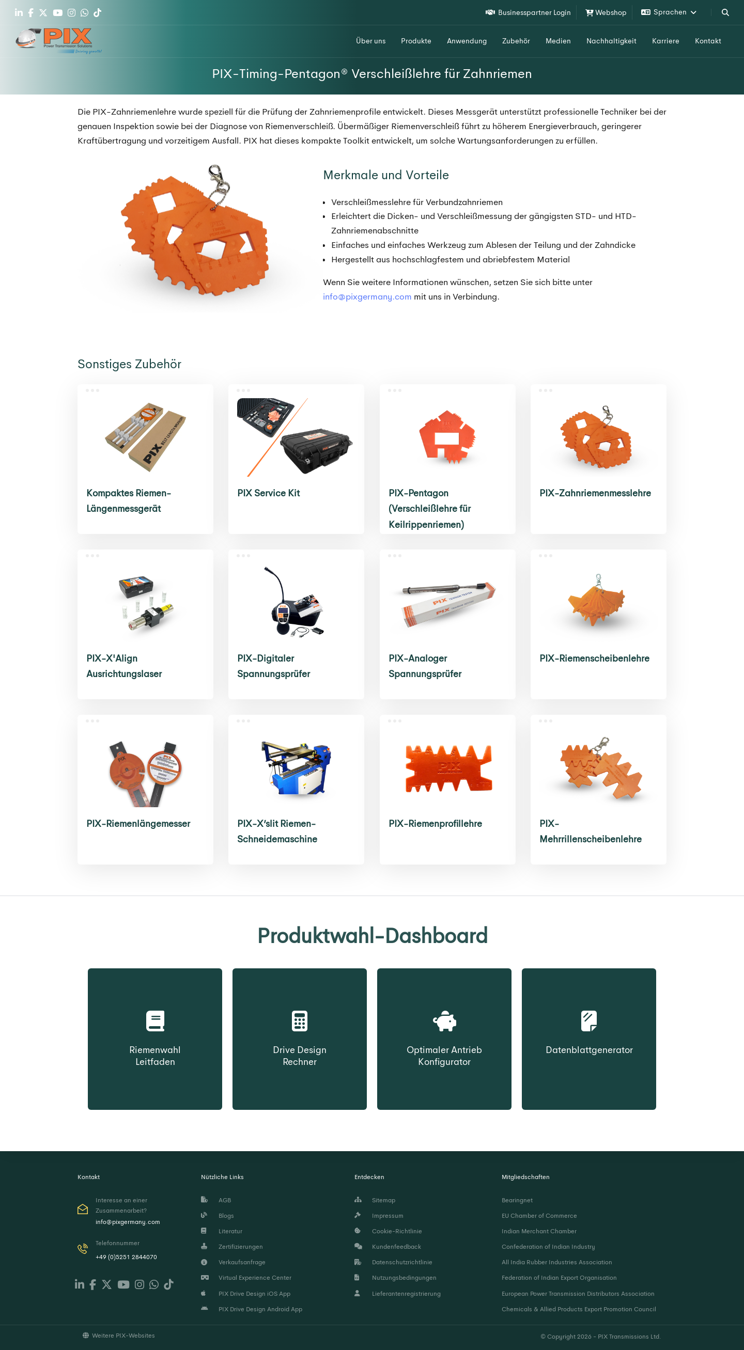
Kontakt (708, 40)
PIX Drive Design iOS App (245, 1294)
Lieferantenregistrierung (397, 1294)
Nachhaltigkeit (611, 40)
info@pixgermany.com (367, 296)
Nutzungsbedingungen (395, 1278)
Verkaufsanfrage (233, 1262)
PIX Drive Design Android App (251, 1309)
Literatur (221, 1231)
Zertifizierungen (232, 1247)
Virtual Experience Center (246, 1278)
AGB (216, 1200)
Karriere (665, 40)
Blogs (217, 1216)
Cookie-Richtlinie (388, 1231)
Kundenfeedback (387, 1247)
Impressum (379, 1216)
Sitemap (374, 1200)
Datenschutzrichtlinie (393, 1262)
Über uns (370, 40)
